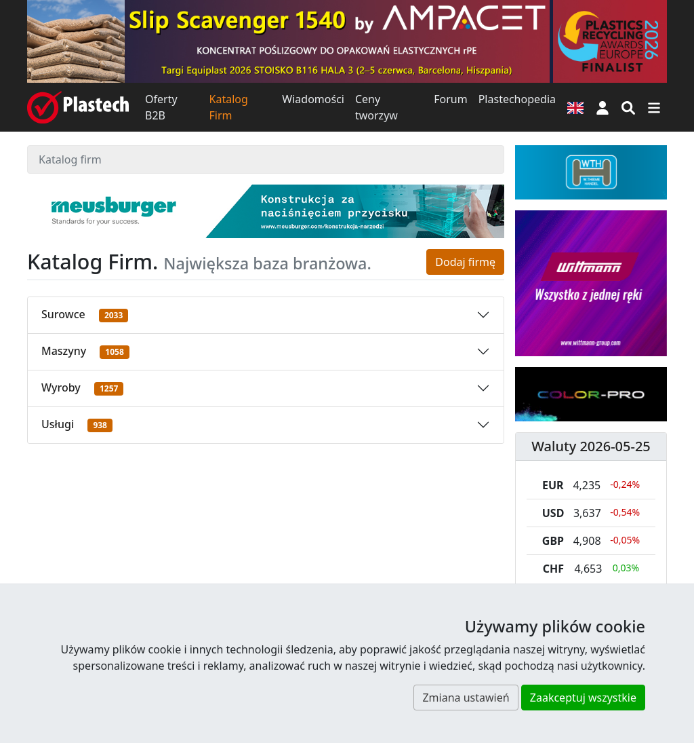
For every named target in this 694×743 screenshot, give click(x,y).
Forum (450, 99)
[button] (602, 107)
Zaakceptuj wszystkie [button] (583, 697)
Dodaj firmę (465, 261)
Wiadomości (313, 99)
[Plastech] (78, 107)
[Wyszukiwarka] (628, 107)
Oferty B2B (161, 107)
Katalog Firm (228, 107)
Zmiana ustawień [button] (465, 697)
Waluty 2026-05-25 (591, 446)
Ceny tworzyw (376, 107)
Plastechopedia (517, 99)
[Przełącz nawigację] (654, 107)
